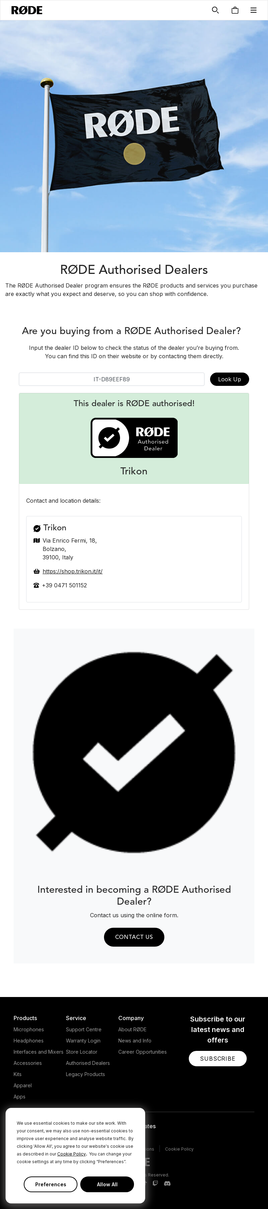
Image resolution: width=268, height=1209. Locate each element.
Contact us (134, 937)
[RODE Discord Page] (167, 1184)
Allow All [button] (107, 1184)
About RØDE (132, 1029)
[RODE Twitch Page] (155, 1184)
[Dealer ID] (111, 379)
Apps (19, 1097)
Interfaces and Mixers (39, 1052)
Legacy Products (85, 1074)
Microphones (29, 1029)
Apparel (23, 1085)
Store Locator (81, 1052)
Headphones (29, 1041)
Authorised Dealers (88, 1063)
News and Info (134, 1041)
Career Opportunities (142, 1052)
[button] (254, 10)
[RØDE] (27, 10)
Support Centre (84, 1029)
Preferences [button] (50, 1184)
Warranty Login (83, 1041)
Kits (18, 1074)
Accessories (28, 1063)
